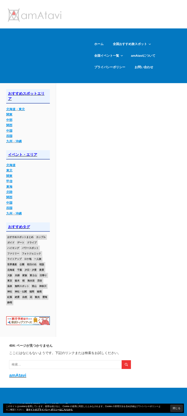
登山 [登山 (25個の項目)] (34, 286)
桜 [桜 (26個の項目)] (23, 280)
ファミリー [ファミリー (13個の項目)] (13, 253)
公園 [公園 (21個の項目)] (22, 264)
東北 (9, 170)
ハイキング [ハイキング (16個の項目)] (13, 248)
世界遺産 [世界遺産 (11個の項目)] (12, 264)
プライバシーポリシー (109, 67)
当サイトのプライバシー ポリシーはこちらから (49, 409)
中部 (9, 120)
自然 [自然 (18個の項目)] (24, 297)
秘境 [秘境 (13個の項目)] (39, 291)
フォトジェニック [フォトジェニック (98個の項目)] (31, 253)
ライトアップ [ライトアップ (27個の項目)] (14, 259)
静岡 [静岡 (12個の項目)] (9, 302)
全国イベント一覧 (108, 55)
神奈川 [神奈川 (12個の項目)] (42, 286)
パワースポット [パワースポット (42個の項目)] (30, 248)
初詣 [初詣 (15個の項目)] (41, 264)
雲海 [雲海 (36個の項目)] (44, 297)
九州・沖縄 (14, 141)
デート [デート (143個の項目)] (20, 242)
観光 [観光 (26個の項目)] (37, 297)
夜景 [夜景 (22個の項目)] (41, 270)
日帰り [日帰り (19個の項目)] (43, 275)
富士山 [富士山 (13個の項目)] (33, 275)
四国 (9, 136)
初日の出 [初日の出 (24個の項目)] (32, 264)
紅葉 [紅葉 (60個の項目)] (9, 297)
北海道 (11, 165)
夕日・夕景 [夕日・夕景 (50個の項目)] (31, 270)
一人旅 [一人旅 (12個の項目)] (37, 259)
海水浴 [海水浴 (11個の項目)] (31, 280)
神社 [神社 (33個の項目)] (9, 291)
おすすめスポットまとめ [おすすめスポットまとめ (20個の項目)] (20, 237)
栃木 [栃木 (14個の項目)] (17, 280)
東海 (9, 186)
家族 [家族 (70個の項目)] (24, 275)
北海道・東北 (15, 109)
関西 (9, 125)
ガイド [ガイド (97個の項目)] (10, 242)
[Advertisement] (44, 55)
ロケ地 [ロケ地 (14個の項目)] (27, 259)
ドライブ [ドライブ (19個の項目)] (32, 242)
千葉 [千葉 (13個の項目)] (19, 270)
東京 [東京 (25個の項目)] (9, 280)
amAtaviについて (143, 55)
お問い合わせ (144, 67)
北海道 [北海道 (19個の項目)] (10, 270)
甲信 (9, 181)
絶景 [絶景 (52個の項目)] (17, 297)
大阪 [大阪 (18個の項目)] (9, 275)
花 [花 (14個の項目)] (31, 297)
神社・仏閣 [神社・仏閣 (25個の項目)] (21, 291)
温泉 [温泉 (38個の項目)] (9, 286)
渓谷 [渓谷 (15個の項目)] (39, 280)
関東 (9, 114)
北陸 (9, 192)
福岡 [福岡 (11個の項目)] (31, 291)
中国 (9, 131)
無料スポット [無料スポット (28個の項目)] (22, 286)
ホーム (99, 44)
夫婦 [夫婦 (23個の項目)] (17, 275)
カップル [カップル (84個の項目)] (41, 237)
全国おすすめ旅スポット (132, 44)
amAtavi (17, 375)
